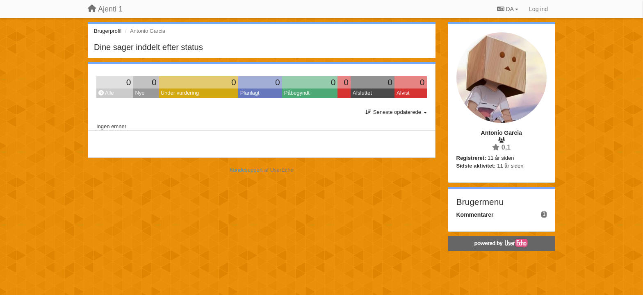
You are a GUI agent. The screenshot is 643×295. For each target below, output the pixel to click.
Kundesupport (246, 170)
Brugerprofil (107, 31)
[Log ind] (538, 9)
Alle (106, 93)
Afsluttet (362, 93)
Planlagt (250, 93)
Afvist (403, 93)
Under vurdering (180, 93)
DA (507, 9)
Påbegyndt (297, 93)
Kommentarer (475, 214)
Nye (139, 93)
